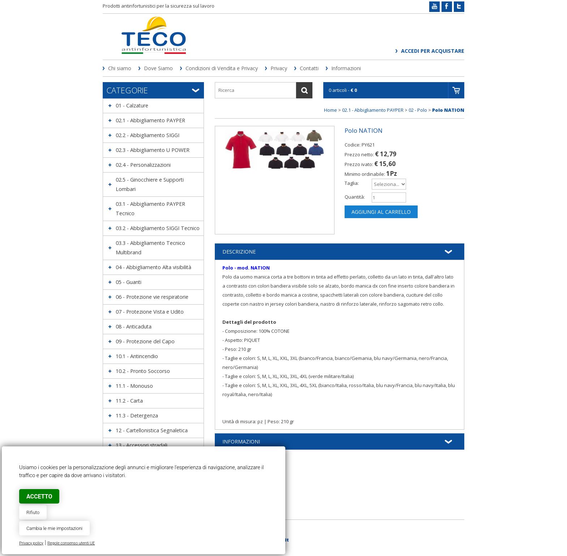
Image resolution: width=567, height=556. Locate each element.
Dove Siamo (158, 68)
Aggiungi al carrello (381, 211)
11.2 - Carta (129, 400)
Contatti (309, 68)
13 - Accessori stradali (141, 445)
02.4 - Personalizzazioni (143, 164)
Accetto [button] (39, 496)
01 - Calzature (132, 105)
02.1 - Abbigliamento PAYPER (150, 120)
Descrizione (239, 251)
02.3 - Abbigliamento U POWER (152, 150)
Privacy (278, 68)
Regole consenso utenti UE (71, 543)
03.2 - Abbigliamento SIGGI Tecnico (158, 228)
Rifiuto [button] (32, 512)
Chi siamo (119, 68)
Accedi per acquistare (432, 50)
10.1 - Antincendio (137, 356)
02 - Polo (418, 110)
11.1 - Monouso (134, 385)
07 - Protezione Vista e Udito (150, 311)
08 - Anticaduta (134, 326)
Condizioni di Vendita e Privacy (222, 68)
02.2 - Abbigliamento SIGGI (147, 135)
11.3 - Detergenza (137, 415)
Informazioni (346, 68)
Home (330, 110)
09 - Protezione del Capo (145, 341)
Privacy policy (31, 543)
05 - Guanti (128, 282)
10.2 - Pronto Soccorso (143, 371)
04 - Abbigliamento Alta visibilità (153, 267)
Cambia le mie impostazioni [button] (54, 528)
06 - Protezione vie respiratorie (152, 296)
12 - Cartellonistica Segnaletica (152, 430)
